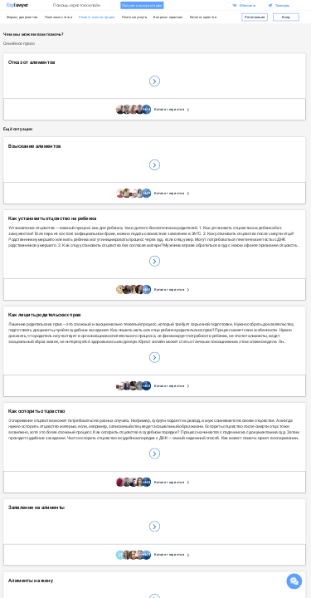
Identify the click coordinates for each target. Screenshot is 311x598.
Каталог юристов (203, 17)
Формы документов (22, 17)
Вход (286, 16)
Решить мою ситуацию (96, 17)
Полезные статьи (58, 17)
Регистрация (254, 16)
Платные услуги (134, 17)
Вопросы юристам (167, 17)
